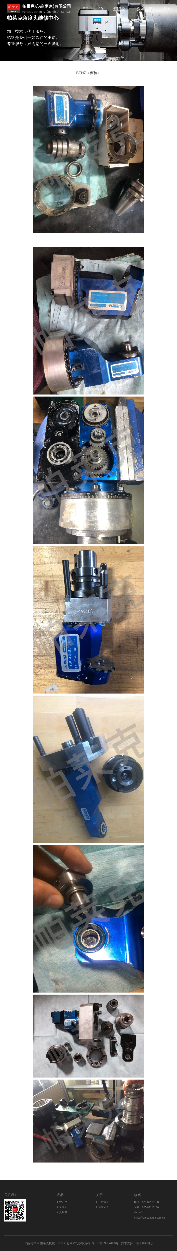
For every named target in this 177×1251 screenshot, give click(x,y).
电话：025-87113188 (146, 1202)
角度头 (63, 1207)
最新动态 (103, 1207)
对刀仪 (63, 1201)
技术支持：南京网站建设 (136, 1243)
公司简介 (103, 1201)
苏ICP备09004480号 (105, 1243)
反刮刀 (63, 1212)
